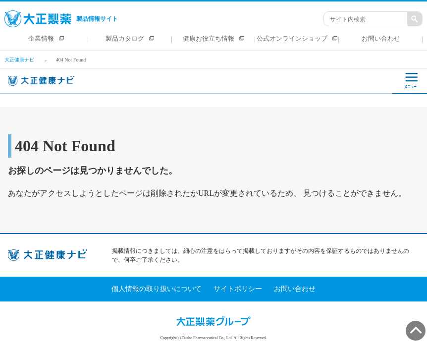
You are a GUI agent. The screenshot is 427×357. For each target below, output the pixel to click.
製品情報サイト (61, 18)
